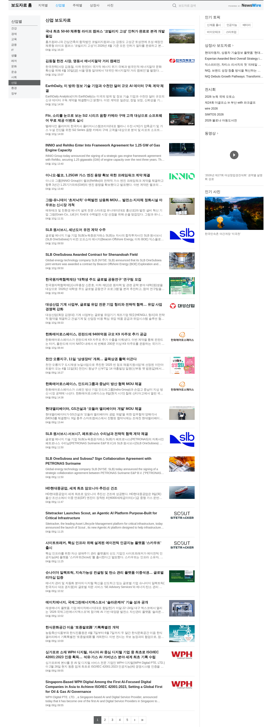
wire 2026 (211, 108)
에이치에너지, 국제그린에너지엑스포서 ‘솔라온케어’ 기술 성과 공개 (96, 602)
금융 (14, 44)
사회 (14, 77)
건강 (14, 28)
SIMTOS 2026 (214, 114)
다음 (260, 213)
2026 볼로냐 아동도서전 (221, 120)
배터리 (247, 25)
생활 (14, 55)
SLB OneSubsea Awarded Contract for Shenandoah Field (91, 254)
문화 (14, 66)
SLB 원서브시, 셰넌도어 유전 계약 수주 (75, 230)
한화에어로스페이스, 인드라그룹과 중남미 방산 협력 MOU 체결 (93, 384)
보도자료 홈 (21, 5)
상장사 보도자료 (218, 46)
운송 (14, 71)
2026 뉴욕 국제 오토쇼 (220, 96)
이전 (208, 213)
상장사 (94, 5)
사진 (110, 5)
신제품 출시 (214, 25)
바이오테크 (213, 32)
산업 (14, 82)
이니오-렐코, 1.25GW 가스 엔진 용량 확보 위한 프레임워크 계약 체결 (97, 175)
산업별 (60, 5)
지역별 (43, 5)
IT (12, 50)
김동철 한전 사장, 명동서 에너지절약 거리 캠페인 (82, 61)
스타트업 (231, 32)
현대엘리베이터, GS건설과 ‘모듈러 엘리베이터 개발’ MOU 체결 (93, 409)
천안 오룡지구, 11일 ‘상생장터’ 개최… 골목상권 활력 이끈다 (91, 359)
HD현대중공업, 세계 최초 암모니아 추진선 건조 (81, 488)
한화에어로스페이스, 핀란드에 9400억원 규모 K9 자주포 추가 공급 (96, 334)
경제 (14, 33)
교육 (14, 39)
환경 (14, 88)
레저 (14, 60)
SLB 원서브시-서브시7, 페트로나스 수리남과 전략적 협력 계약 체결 (96, 434)
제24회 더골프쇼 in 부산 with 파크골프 (230, 102)
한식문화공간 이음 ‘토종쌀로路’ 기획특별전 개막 (82, 627)
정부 (14, 93)
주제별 (77, 5)
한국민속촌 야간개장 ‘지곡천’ (223, 233)
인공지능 (232, 25)
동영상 (210, 133)
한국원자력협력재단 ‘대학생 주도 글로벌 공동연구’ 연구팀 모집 (93, 279)
